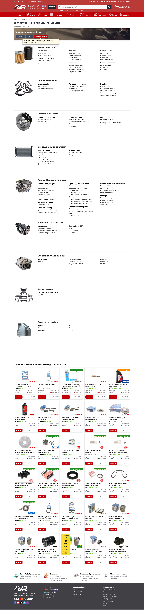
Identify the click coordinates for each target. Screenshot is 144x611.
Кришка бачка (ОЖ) (44, 164)
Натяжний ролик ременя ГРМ (109, 190)
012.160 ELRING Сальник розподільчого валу (70, 485)
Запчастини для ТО (48, 47)
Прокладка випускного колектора (79, 199)
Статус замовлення (109, 591)
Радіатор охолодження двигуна (48, 152)
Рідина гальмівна (105, 65)
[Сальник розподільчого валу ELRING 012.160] (72, 476)
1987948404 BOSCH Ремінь (46, 385)
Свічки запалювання (44, 55)
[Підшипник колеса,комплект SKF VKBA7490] (48, 443)
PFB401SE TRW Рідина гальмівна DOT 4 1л (22, 418)
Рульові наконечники (75, 69)
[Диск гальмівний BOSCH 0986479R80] (119, 409)
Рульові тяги (73, 88)
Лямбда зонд (73, 209)
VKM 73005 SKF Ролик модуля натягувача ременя (24, 518)
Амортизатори (42, 86)
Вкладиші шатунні (43, 195)
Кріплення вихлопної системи (47, 210)
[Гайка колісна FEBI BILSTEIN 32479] (72, 442)
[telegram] (24, 604)
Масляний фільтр (74, 53)
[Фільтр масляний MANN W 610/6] (72, 542)
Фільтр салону (73, 57)
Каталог (105, 605)
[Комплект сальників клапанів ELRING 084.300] (24, 476)
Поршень (72, 124)
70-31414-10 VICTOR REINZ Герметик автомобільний (71, 385)
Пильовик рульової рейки (77, 91)
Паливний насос (43, 204)
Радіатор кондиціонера (76, 152)
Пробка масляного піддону (46, 199)
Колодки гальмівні (43, 61)
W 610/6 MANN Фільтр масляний (69, 551)
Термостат (41, 157)
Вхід (128, 1)
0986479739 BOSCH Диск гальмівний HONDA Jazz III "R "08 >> (24, 452)
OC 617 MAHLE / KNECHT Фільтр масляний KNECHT (47, 551)
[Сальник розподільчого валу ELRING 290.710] (96, 476)
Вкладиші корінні (43, 192)
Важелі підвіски (105, 86)
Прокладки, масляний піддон (78, 203)
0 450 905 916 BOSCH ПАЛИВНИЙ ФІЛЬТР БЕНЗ (94, 551)
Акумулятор (41, 53)
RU (19, 1)
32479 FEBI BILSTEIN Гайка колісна (70, 452)
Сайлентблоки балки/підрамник (110, 93)
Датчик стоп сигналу (107, 125)
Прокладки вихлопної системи (47, 212)
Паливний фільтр (74, 60)
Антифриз (103, 67)
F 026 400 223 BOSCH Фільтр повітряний (95, 518)
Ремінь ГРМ (104, 53)
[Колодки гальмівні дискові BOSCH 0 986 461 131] (72, 409)
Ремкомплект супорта (76, 119)
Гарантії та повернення (110, 598)
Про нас (105, 607)
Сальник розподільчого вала (78, 188)
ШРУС (71, 228)
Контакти (121, 1)
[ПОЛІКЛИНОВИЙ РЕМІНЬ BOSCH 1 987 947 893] (25, 376)
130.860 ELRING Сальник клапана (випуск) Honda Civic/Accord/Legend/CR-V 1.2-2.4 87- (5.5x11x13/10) (119, 452)
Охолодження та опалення (52, 146)
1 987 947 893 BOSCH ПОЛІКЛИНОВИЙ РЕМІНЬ (23, 385)
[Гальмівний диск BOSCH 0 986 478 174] (96, 409)
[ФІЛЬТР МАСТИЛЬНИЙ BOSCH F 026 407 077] (25, 542)
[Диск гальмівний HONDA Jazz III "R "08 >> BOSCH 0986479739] (25, 442)
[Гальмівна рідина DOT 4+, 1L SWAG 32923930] (119, 376)
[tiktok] (21, 604)
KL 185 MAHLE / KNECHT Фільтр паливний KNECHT (118, 551)
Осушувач (72, 155)
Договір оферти (108, 600)
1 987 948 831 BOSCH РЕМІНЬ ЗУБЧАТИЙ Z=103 (118, 485)
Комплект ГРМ (105, 55)
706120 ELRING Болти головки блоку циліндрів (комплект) (48, 485)
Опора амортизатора (76, 72)
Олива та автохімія (48, 322)
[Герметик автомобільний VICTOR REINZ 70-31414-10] (72, 376)
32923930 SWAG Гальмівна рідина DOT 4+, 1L (118, 385)
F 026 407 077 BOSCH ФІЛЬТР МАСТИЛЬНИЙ (24, 551)
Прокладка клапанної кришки (78, 195)
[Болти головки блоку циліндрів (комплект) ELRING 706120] (48, 476)
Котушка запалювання (76, 264)
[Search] (108, 7)
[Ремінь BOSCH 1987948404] (48, 376)
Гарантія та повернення (108, 1)
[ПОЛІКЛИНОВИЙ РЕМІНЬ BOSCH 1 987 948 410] (72, 509)
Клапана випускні (43, 188)
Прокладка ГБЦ (74, 192)
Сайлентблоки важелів (76, 67)
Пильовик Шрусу (74, 230)
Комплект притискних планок (78, 121)
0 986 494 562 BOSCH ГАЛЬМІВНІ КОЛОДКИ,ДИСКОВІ (44, 418)
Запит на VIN (48, 599)
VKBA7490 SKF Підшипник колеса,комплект (46, 452)
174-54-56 (35, 6)
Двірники (40, 295)
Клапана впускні (43, 186)
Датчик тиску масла (75, 215)
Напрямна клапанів (44, 197)
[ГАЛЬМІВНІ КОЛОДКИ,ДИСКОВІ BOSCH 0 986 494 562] (48, 409)
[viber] (27, 604)
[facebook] (15, 604)
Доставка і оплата (93, 1)
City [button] (29, 36)
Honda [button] (20, 36)
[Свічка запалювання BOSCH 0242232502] (96, 376)
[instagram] (18, 604)
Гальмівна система (48, 113)
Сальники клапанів (75, 186)
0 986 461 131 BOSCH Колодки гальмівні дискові (71, 418)
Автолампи (41, 261)
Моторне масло (105, 69)
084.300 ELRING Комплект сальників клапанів (23, 485)
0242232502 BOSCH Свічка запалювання (94, 385)
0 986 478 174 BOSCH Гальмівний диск (92, 418)
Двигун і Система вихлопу (52, 180)
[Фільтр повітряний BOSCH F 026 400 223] (96, 509)
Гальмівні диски (43, 121)
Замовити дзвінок (49, 596)
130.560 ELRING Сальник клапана (93, 452)
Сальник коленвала (75, 190)
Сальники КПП (73, 233)
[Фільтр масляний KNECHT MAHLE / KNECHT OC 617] (48, 543)
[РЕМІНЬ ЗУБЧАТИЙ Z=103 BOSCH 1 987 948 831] (119, 476)
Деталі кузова (45, 288)
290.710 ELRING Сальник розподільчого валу (93, 485)
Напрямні (72, 126)
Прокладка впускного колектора (79, 197)
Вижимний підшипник (44, 228)
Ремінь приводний (106, 60)
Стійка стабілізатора (75, 65)
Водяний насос (42, 155)
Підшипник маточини (107, 88)
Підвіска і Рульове (47, 80)
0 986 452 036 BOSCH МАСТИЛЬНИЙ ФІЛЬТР (116, 518)
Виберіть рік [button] (41, 36)
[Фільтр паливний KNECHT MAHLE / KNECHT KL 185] (119, 543)
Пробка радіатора (43, 159)
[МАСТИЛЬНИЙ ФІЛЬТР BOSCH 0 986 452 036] (119, 509)
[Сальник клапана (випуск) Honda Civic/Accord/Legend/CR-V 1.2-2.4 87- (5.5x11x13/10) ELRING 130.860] (119, 442)
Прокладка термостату (45, 161)
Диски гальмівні (43, 63)
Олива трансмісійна (75, 328)
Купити (18, 397)
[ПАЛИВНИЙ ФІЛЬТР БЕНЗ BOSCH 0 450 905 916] (96, 542)
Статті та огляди (108, 602)
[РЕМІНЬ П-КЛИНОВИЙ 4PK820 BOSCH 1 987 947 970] (48, 509)
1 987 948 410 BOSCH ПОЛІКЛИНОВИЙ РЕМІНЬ (70, 518)
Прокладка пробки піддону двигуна (80, 201)
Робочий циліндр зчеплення (46, 233)
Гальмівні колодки (43, 119)
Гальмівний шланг (106, 119)
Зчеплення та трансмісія (51, 222)
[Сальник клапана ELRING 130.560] (96, 442)
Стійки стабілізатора (107, 91)
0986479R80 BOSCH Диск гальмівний (117, 418)
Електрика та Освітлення (51, 255)
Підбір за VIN (52, 7)
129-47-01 (35, 8)
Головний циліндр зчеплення (47, 230)
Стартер (103, 264)
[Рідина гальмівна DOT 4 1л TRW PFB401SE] (25, 409)
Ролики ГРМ (104, 57)
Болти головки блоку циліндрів (47, 190)
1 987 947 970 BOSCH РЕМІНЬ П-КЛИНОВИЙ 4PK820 (48, 518)
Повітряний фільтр (75, 55)
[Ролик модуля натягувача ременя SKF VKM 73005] (25, 509)
